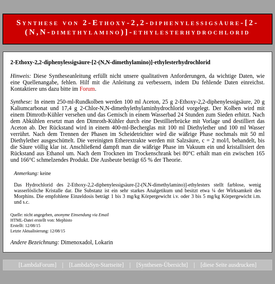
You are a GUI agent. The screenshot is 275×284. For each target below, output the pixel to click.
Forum (87, 89)
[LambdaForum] (38, 265)
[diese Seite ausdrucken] (228, 265)
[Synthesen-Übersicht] (162, 265)
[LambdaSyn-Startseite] (96, 265)
